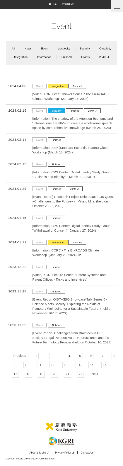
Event (44, 48)
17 (15, 374)
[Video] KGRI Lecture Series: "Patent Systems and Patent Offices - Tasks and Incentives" (69, 277)
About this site (39, 452)
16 (105, 365)
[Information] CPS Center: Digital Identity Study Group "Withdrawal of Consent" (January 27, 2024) (71, 228)
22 (80, 374)
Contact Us (87, 452)
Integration (21, 57)
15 (92, 365)
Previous (19, 355)
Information (44, 57)
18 (28, 374)
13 (66, 365)
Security (85, 48)
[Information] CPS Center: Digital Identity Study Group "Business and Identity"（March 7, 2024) (71, 174)
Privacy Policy (65, 452)
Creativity (105, 48)
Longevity (64, 48)
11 (39, 365)
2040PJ (104, 57)
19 (41, 374)
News (28, 48)
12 (53, 365)
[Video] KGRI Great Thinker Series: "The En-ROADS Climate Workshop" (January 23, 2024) (70, 96)
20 (54, 374)
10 (27, 365)
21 (67, 374)
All (13, 48)
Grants (85, 57)
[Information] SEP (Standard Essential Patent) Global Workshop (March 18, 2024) (70, 150)
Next (94, 374)
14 (78, 365)
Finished (66, 57)
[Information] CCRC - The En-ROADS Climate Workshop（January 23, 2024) (65, 252)
